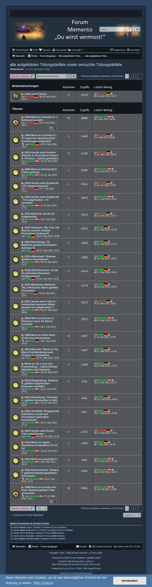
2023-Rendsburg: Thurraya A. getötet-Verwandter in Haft (39, 399)
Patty (47, 69)
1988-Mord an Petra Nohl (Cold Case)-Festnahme (38, 336)
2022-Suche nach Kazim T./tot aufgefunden (37, 432)
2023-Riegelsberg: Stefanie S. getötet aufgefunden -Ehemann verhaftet (39, 383)
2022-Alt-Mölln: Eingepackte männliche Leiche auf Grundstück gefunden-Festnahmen (40, 415)
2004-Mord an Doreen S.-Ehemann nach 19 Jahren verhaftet (38, 321)
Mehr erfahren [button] (44, 583)
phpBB (66, 558)
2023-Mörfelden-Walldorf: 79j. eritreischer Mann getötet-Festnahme (40, 287)
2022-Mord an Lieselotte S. (41, 459)
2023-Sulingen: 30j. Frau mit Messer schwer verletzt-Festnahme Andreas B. (40, 230)
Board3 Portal (68, 568)
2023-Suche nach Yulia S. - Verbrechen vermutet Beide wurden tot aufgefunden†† (39, 304)
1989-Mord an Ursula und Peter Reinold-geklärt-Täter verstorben (38, 490)
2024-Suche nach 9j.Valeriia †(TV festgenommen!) (40, 185)
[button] (140, 76)
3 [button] (135, 76)
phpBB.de (89, 561)
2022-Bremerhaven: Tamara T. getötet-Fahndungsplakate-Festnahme (40, 472)
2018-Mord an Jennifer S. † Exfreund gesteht (39, 119)
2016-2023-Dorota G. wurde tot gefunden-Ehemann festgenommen (39, 273)
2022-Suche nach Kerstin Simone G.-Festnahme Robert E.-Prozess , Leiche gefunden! (40, 155)
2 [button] (131, 76)
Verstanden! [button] (130, 580)
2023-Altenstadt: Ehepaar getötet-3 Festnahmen (38, 258)
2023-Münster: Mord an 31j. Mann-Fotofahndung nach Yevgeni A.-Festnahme (39, 352)
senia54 (29, 69)
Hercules (38, 69)
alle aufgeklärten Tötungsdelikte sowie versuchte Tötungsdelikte (66, 64)
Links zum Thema (36, 93)
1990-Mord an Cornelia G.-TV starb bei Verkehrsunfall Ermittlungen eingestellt (39, 138)
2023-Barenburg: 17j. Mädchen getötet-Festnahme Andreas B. (39, 244)
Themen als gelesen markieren (95, 76)
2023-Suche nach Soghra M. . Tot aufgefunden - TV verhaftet (40, 199)
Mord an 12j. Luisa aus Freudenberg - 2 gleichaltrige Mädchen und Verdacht (39, 366)
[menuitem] (33, 50)
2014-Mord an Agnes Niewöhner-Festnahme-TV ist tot (39, 445)
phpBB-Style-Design (91, 564)
